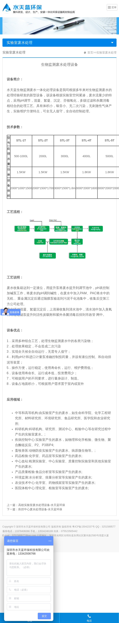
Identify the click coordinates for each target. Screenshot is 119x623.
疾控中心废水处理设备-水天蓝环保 (40, 509)
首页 (90, 52)
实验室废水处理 (19, 43)
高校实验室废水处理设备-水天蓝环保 (41, 505)
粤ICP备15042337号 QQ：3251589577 (93, 526)
